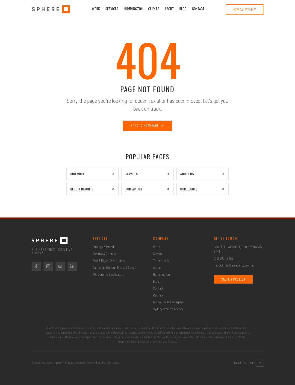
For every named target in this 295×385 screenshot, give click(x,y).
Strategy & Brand (103, 247)
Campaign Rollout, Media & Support (115, 268)
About (169, 8)
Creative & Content (104, 254)
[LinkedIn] (72, 266)
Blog (182, 8)
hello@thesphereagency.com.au (234, 265)
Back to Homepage (147, 125)
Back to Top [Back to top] (248, 363)
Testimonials (161, 261)
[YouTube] (60, 266)
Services (111, 8)
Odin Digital (112, 362)
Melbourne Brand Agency (169, 302)
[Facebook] (36, 266)
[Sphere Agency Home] (51, 9)
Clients (153, 8)
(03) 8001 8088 (223, 258)
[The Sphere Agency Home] (56, 240)
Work (96, 8)
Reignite (158, 295)
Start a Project (233, 279)
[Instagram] (48, 266)
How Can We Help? (245, 9)
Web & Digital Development (109, 261)
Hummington (133, 8)
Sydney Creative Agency (168, 309)
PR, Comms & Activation (108, 274)
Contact (198, 8)
